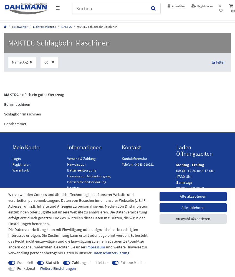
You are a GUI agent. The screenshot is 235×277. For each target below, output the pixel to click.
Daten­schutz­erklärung (110, 252)
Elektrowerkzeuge (44, 27)
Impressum (95, 247)
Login (16, 159)
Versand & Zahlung (81, 159)
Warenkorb (20, 170)
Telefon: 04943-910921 (138, 164)
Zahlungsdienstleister (90, 262)
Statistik (52, 262)
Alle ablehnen (192, 207)
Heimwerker (19, 27)
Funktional (26, 268)
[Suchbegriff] (109, 8)
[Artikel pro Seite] (49, 62)
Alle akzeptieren (193, 196)
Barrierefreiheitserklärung (86, 182)
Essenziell (25, 262)
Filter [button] (218, 62)
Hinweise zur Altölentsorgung (89, 176)
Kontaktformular (134, 159)
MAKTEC (66, 27)
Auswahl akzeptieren (193, 218)
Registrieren (21, 164)
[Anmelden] (176, 6)
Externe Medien (133, 262)
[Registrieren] (202, 6)
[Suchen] (153, 8)
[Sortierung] (22, 62)
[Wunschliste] (221, 8)
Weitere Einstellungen (58, 268)
